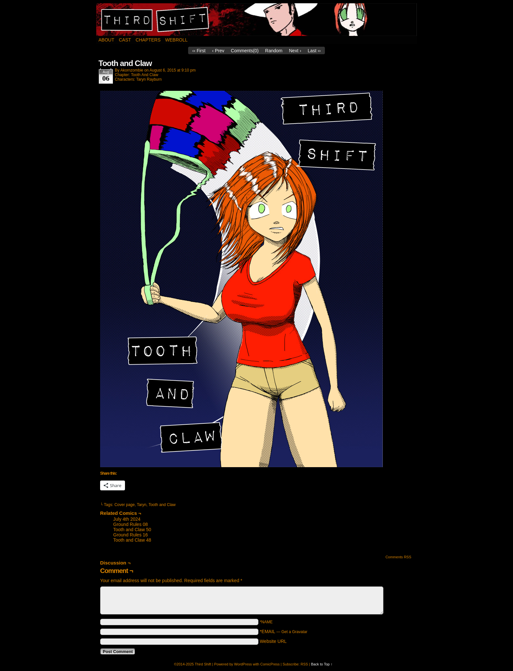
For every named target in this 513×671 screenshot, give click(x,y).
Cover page (125, 504)
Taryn (141, 504)
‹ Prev (218, 50)
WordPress (243, 664)
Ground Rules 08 (130, 524)
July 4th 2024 (126, 519)
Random (273, 50)
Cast (125, 39)
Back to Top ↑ (321, 664)
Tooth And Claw (144, 75)
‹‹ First (198, 50)
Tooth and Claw (162, 504)
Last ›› (314, 50)
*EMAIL (284, 631)
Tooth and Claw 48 (132, 540)
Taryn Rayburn (149, 79)
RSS (304, 664)
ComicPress (269, 664)
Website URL (273, 641)
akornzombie (131, 70)
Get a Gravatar (294, 632)
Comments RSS (398, 557)
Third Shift (256, 19)
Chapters (148, 39)
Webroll (176, 39)
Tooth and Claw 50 (132, 529)
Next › (295, 50)
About (106, 39)
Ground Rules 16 (130, 534)
